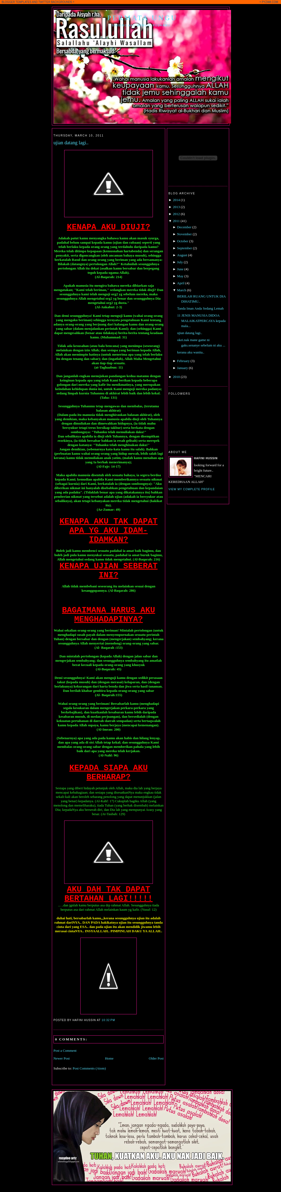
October (182, 241)
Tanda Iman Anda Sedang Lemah (200, 308)
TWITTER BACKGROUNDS (55, 2)
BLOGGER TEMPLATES (16, 2)
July (180, 262)
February (183, 361)
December (184, 227)
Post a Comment (65, 1051)
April (180, 283)
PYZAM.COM (270, 2)
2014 (176, 200)
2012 (176, 214)
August (182, 255)
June (180, 269)
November (184, 234)
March (181, 290)
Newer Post (61, 1058)
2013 (176, 207)
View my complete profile (191, 489)
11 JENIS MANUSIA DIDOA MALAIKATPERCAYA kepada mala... (201, 320)
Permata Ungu (142, 18)
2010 (176, 377)
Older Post (156, 1058)
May (180, 276)
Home (109, 1058)
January (182, 368)
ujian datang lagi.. (70, 142)
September (184, 248)
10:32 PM (108, 1020)
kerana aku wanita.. (190, 352)
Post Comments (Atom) (89, 1068)
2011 (176, 221)
